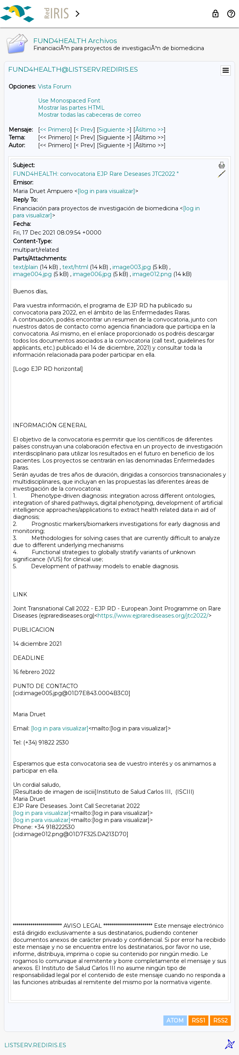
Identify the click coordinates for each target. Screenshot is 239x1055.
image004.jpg (32, 274)
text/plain (25, 267)
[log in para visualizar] (106, 191)
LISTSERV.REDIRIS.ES (35, 1045)
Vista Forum (54, 86)
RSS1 (198, 1020)
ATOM (175, 1020)
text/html (75, 267)
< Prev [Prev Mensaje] (84, 129)
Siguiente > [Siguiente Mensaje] (114, 129)
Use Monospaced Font (69, 100)
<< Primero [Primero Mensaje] (55, 129)
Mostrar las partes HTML (71, 107)
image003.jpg (131, 267)
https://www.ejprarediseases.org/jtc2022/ (153, 615)
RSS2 (220, 1020)
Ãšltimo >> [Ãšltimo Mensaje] (149, 129)
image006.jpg (92, 274)
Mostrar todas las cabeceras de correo (89, 114)
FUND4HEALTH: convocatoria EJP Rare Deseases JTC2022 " (96, 173)
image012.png (152, 274)
